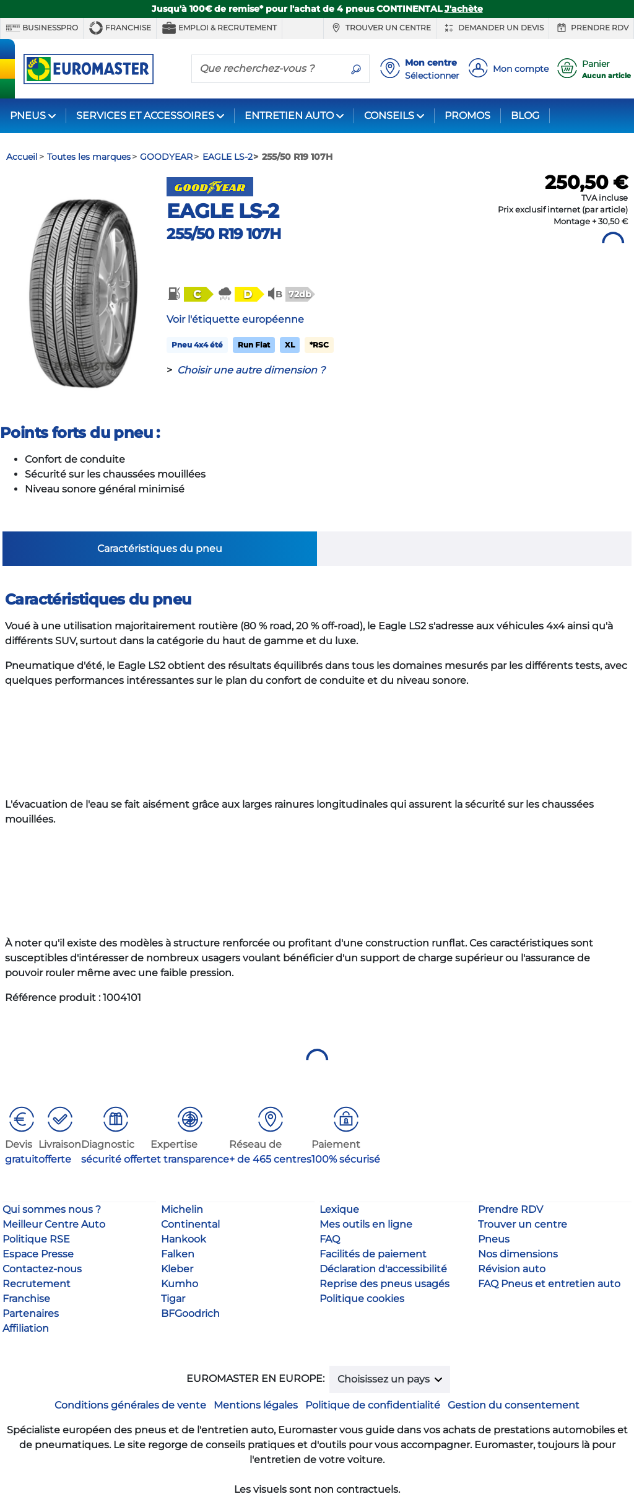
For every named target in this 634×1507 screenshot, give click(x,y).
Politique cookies (361, 1298)
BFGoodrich (190, 1313)
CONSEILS (389, 115)
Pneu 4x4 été (197, 344)
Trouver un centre (380, 27)
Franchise (120, 27)
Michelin (182, 1209)
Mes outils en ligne (365, 1224)
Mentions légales (256, 1405)
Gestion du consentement (514, 1405)
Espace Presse (38, 1254)
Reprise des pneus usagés (384, 1284)
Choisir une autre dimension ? (251, 370)
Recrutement (36, 1284)
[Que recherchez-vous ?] (267, 68)
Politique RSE (36, 1239)
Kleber (177, 1269)
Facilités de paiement (373, 1254)
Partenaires (30, 1313)
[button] (189, 294)
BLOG (525, 115)
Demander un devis (492, 27)
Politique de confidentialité (372, 1405)
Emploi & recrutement (219, 27)
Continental (190, 1224)
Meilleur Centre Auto (53, 1224)
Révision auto (511, 1269)
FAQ (329, 1239)
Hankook (183, 1239)
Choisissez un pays (384, 1379)
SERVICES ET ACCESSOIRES (145, 115)
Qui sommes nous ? (51, 1209)
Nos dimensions (518, 1254)
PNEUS (28, 115)
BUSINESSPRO (42, 27)
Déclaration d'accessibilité (383, 1269)
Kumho (179, 1284)
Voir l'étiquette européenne (235, 319)
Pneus (494, 1239)
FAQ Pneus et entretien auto (549, 1284)
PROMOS (467, 115)
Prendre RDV (591, 27)
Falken (177, 1254)
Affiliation (25, 1328)
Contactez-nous (42, 1269)
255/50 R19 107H (223, 234)
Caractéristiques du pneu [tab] (159, 548)
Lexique (339, 1209)
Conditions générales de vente (130, 1405)
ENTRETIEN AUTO (289, 115)
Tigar (173, 1298)
